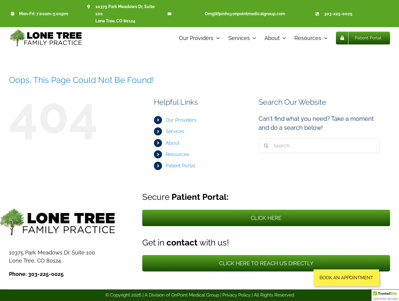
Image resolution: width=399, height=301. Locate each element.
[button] (346, 277)
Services (175, 131)
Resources (177, 154)
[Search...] (319, 145)
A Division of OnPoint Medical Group (182, 295)
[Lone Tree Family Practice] (46, 31)
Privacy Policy (236, 295)
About (172, 143)
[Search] (266, 145)
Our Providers (181, 120)
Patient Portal (180, 166)
